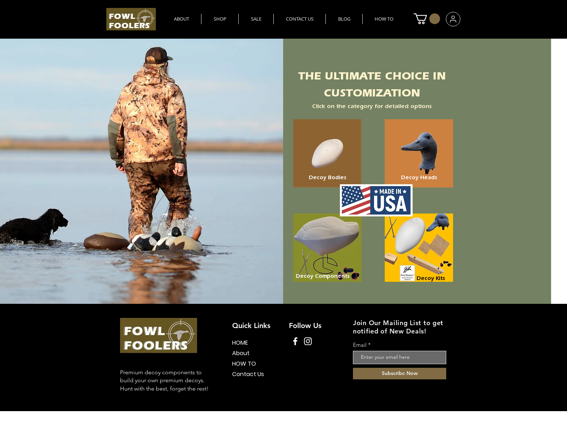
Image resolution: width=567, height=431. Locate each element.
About (241, 353)
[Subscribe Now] (399, 373)
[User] (453, 19)
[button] (427, 18)
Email (360, 345)
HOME (240, 343)
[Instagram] (308, 341)
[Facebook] (295, 341)
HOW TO (244, 363)
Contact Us (248, 374)
